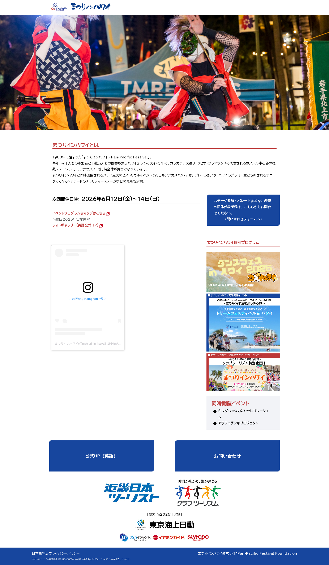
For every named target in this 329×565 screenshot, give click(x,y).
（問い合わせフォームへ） (243, 209)
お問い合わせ (227, 455)
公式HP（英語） (101, 455)
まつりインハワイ (126, 236)
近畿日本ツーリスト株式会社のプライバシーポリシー (89, 559)
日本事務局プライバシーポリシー (56, 553)
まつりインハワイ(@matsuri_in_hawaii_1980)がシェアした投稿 (96, 343)
